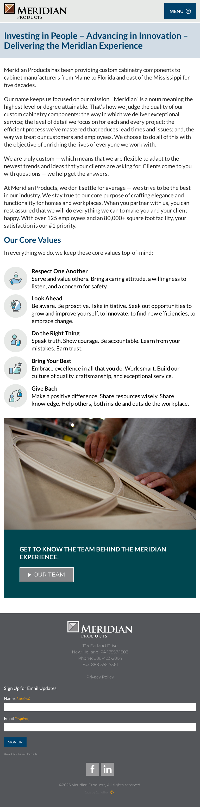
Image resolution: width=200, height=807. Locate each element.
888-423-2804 (108, 658)
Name (17, 698)
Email (16, 718)
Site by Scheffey (97, 792)
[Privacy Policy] (100, 677)
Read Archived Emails (21, 754)
